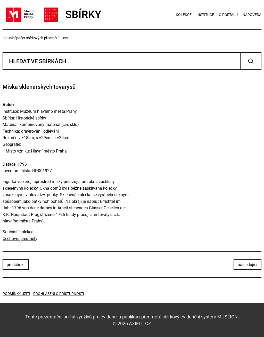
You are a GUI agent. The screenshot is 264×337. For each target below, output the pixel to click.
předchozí (15, 264)
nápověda (252, 15)
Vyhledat (250, 61)
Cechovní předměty (20, 238)
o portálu (228, 15)
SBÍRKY (52, 14)
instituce (205, 15)
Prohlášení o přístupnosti (58, 294)
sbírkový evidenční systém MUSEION (200, 316)
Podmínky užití (16, 294)
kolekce (184, 15)
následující (247, 264)
